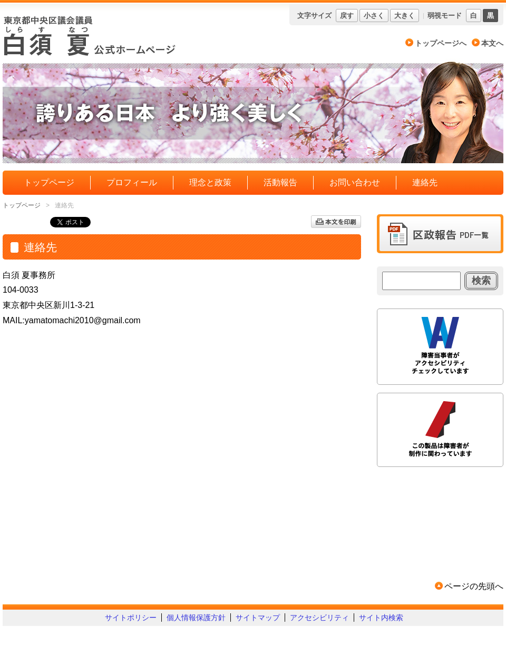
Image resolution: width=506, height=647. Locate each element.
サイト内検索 (381, 617)
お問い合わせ (354, 182)
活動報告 (280, 182)
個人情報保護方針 (196, 617)
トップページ (49, 182)
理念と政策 (210, 182)
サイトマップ (258, 617)
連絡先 (424, 182)
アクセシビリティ (319, 617)
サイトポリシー (131, 617)
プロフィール (131, 182)
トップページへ (440, 43)
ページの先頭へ (473, 586)
